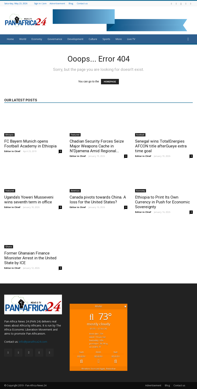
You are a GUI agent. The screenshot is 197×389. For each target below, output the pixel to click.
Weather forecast (98, 368)
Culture (93, 39)
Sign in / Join (40, 3)
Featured (75, 134)
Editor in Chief (12, 151)
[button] (188, 39)
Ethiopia (9, 134)
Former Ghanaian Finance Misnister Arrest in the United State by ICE (30, 258)
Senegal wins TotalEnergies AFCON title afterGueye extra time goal (161, 146)
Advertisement (57, 3)
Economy (37, 39)
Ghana (8, 246)
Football (140, 134)
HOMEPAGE (110, 81)
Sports (106, 39)
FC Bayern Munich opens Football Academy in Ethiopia (30, 143)
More (119, 39)
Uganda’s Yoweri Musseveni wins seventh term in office (28, 199)
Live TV (131, 39)
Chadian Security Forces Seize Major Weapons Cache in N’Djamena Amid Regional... (97, 146)
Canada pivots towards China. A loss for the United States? (98, 199)
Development (75, 39)
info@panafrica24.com (33, 341)
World (22, 39)
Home (10, 39)
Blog (71, 3)
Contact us (82, 3)
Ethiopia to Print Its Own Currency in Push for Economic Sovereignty (162, 202)
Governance (55, 39)
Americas (75, 190)
